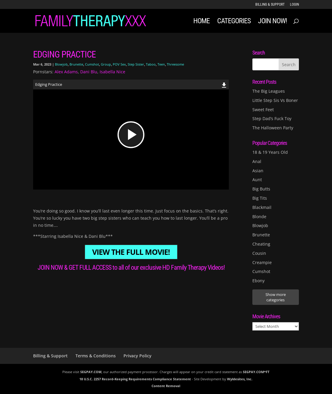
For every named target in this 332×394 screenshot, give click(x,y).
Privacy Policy (137, 356)
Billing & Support (270, 5)
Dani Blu (88, 72)
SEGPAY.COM (90, 372)
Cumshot (92, 64)
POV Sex (119, 64)
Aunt (257, 179)
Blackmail (261, 207)
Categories (234, 22)
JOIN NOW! (272, 22)
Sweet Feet (263, 109)
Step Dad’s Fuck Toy (271, 118)
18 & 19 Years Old (270, 152)
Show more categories (275, 297)
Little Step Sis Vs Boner (275, 100)
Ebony (258, 280)
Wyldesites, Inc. (239, 379)
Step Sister (136, 64)
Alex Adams (66, 72)
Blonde (259, 216)
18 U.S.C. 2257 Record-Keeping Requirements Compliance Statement (135, 379)
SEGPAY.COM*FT (256, 372)
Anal (256, 161)
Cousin (259, 253)
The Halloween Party (272, 128)
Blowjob (61, 64)
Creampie (262, 262)
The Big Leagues (268, 91)
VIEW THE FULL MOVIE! (131, 252)
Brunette (76, 64)
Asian (257, 170)
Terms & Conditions (95, 356)
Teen (161, 64)
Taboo (151, 64)
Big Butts (261, 189)
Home (201, 22)
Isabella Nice (112, 72)
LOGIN (294, 5)
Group (106, 64)
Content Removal (166, 386)
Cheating (261, 244)
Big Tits (259, 198)
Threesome (175, 64)
